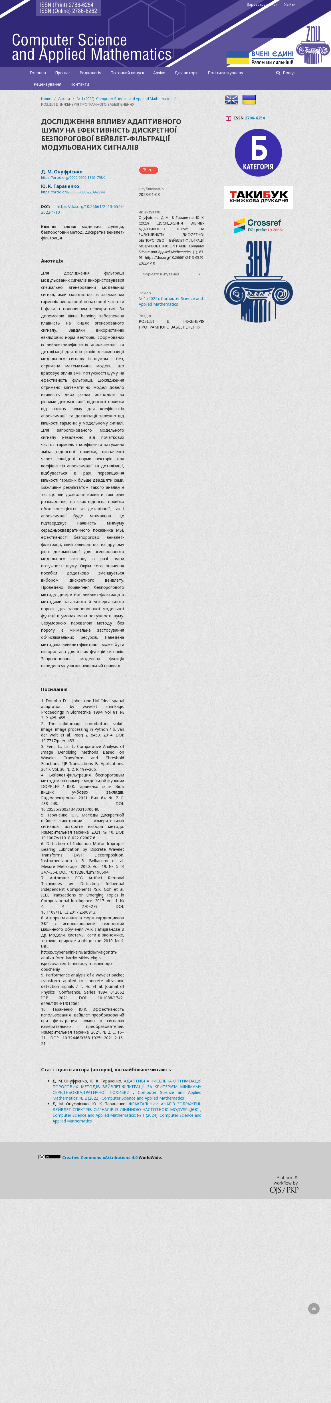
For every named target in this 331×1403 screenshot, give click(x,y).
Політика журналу (225, 72)
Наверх (314, 1331)
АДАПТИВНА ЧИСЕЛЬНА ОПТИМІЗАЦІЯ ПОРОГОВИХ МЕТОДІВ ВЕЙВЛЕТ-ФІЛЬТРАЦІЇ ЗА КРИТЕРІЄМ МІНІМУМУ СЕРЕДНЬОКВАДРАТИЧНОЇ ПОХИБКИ (127, 1086)
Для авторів (187, 72)
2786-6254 (255, 118)
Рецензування (47, 84)
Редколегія (90, 72)
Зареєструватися (262, 4)
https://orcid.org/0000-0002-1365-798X (73, 177)
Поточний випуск (127, 72)
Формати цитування (161, 274)
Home (46, 98)
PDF (150, 170)
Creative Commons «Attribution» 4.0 (100, 1157)
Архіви (159, 72)
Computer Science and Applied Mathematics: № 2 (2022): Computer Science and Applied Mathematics (127, 1095)
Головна (38, 72)
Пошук (289, 72)
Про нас (62, 72)
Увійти (290, 4)
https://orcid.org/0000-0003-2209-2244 (73, 192)
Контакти (79, 84)
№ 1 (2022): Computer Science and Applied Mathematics (124, 98)
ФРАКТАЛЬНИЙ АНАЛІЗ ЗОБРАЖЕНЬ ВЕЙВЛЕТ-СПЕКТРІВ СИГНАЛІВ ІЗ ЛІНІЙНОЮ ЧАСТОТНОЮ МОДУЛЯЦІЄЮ (127, 1106)
